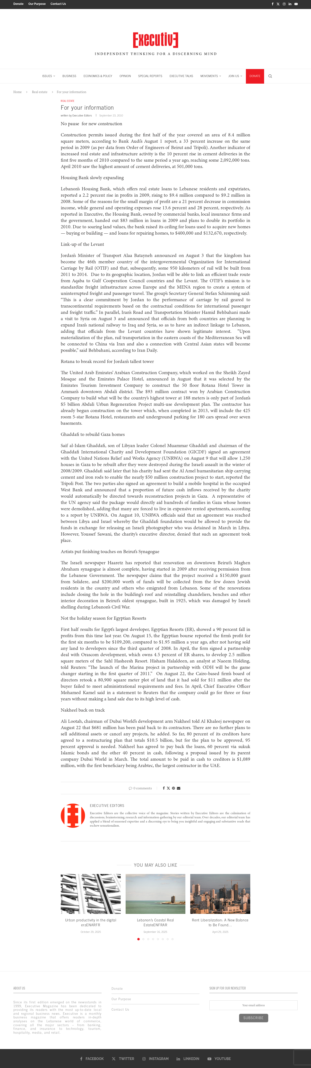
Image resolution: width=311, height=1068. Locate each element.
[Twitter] (278, 4)
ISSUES (47, 75)
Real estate (39, 90)
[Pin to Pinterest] (173, 787)
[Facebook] (272, 4)
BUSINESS (69, 75)
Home (17, 90)
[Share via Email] (178, 787)
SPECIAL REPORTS (150, 75)
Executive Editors (82, 114)
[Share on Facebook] (164, 787)
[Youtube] (296, 4)
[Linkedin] (290, 4)
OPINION (125, 75)
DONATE (255, 75)
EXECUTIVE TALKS (181, 75)
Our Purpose (37, 4)
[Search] (270, 75)
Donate (18, 4)
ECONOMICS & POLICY (98, 75)
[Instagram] (284, 4)
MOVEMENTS (209, 75)
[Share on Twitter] (168, 787)
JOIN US (233, 75)
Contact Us (58, 4)
